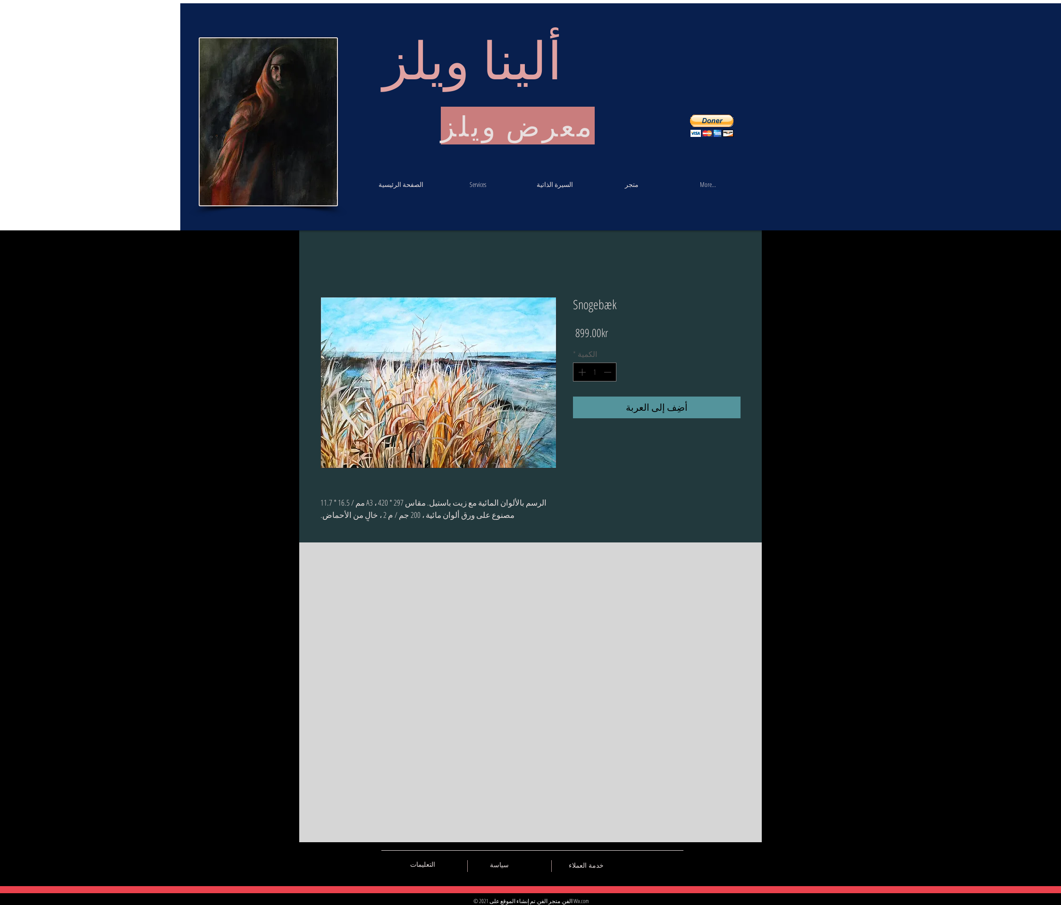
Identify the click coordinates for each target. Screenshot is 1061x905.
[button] (711, 126)
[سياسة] (499, 865)
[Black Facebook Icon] (643, 864)
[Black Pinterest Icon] (659, 864)
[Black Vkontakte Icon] (626, 864)
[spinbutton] (595, 372)
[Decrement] (608, 372)
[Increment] (581, 372)
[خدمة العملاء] (586, 865)
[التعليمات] (422, 864)
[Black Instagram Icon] (676, 864)
